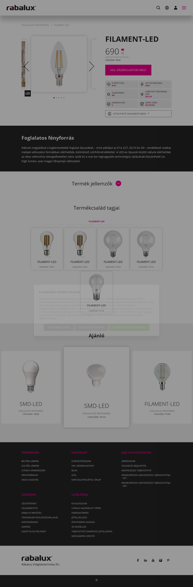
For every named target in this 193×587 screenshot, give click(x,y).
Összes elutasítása (91, 310)
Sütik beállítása (59, 310)
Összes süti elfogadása (129, 310)
